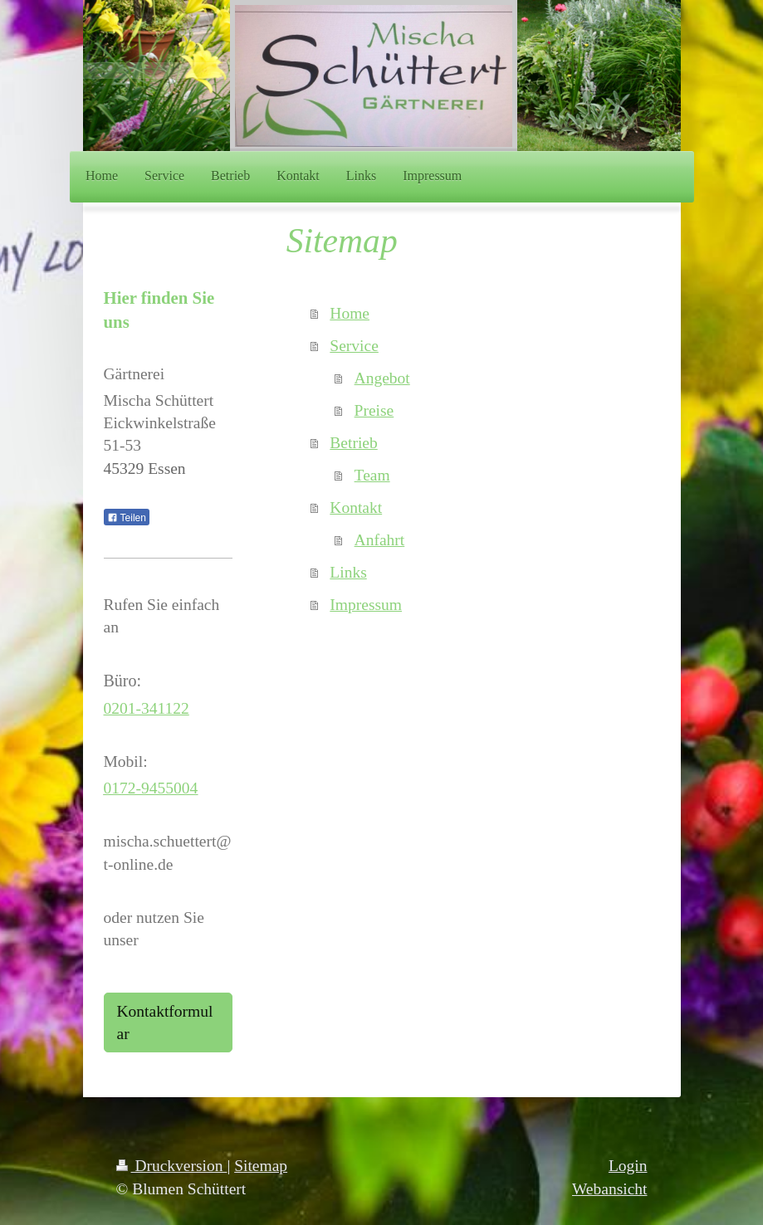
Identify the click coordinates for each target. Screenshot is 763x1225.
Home (349, 313)
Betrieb (353, 442)
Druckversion (171, 1165)
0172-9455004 (151, 788)
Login (628, 1165)
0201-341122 (146, 708)
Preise (374, 410)
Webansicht (609, 1189)
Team (372, 475)
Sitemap (260, 1165)
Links (348, 572)
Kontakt (356, 507)
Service (354, 345)
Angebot (382, 378)
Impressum (366, 604)
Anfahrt (380, 540)
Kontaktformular (165, 1022)
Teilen (126, 518)
